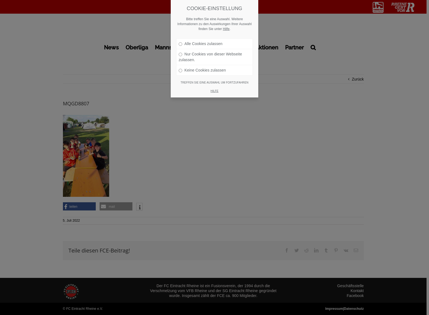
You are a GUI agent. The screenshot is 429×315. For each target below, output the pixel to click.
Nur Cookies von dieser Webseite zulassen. (210, 48)
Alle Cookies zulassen (200, 34)
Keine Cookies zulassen (202, 61)
